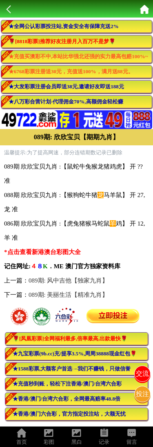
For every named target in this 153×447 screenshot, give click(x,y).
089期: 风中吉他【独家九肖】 (68, 280)
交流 (142, 373)
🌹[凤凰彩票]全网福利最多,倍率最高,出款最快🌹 (70, 338)
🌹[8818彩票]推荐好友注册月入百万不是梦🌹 (62, 41)
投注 (142, 393)
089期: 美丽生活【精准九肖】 (68, 294)
